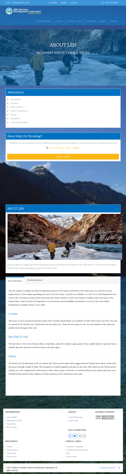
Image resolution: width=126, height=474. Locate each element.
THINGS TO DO (79, 21)
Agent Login (73, 420)
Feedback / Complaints (75, 446)
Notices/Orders (12, 450)
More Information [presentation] (15, 281)
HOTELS (65, 21)
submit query (63, 156)
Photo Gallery (12, 427)
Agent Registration (76, 417)
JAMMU (64, 2)
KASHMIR (53, 2)
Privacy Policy (72, 457)
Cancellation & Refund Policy (77, 450)
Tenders (10, 446)
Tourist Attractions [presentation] (34, 280)
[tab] (15, 280)
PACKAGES (93, 21)
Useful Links (11, 453)
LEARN (104, 21)
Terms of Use (11, 457)
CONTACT (115, 21)
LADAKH (73, 2)
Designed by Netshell (107, 468)
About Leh (63, 44)
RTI (68, 453)
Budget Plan (11, 424)
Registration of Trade (14, 420)
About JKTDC (12, 417)
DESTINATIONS (51, 21)
